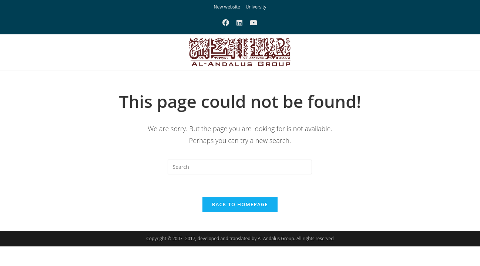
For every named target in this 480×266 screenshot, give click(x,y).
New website (227, 7)
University (256, 7)
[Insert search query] (240, 167)
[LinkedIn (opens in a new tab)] (239, 22)
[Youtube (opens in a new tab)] (253, 22)
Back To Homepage (240, 204)
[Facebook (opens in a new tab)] (226, 22)
